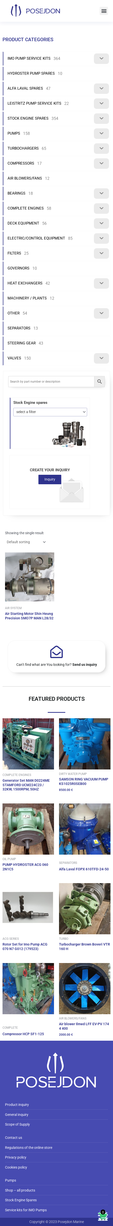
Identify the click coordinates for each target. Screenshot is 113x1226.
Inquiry (49, 479)
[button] (104, 11)
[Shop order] (25, 542)
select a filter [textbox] (26, 412)
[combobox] (50, 412)
